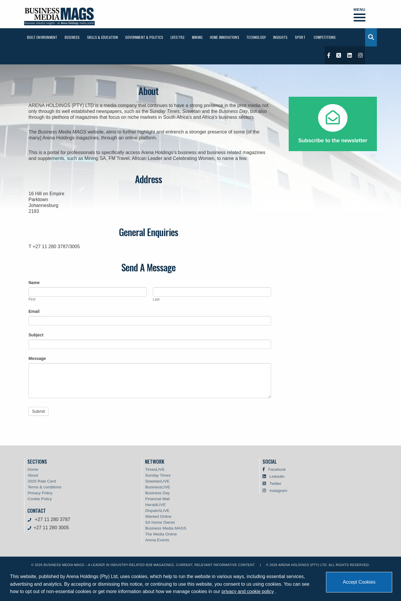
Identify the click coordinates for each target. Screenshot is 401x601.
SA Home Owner (160, 522)
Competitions (325, 37)
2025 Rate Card (42, 481)
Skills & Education (102, 37)
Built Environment (42, 37)
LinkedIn (277, 476)
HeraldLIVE (155, 504)
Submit (38, 411)
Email (34, 311)
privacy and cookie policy (248, 591)
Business (72, 37)
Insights (280, 37)
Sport (300, 37)
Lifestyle (178, 37)
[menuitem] (42, 37)
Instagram (278, 490)
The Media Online (161, 534)
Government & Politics (144, 37)
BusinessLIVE (157, 487)
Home (33, 469)
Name (34, 282)
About (33, 475)
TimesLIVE (155, 469)
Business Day (157, 493)
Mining (197, 37)
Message (37, 358)
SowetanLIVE (157, 481)
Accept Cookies (359, 582)
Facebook (277, 469)
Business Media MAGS (165, 528)
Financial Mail (157, 499)
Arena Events (157, 540)
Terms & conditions (44, 487)
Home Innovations (224, 37)
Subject (36, 335)
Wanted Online (158, 516)
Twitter (275, 483)
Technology (256, 37)
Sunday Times (158, 475)
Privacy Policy (40, 493)
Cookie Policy (40, 499)
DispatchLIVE (157, 510)
